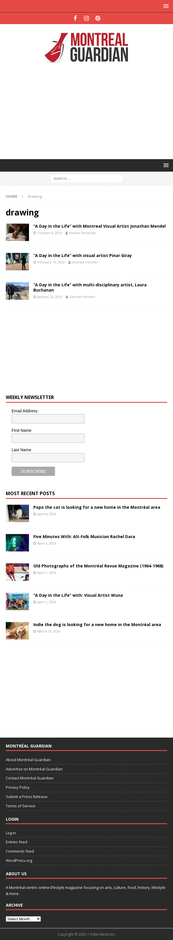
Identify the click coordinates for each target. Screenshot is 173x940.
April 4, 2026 (46, 514)
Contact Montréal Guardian (30, 778)
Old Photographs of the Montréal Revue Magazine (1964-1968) (98, 566)
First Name (21, 430)
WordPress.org (19, 860)
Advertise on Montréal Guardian (34, 769)
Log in (11, 832)
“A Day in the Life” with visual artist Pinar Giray (82, 255)
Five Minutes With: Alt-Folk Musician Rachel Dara (84, 536)
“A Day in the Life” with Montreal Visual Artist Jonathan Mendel (99, 226)
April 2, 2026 (46, 572)
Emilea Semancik (82, 233)
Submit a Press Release (27, 796)
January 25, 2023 (49, 296)
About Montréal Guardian (28, 759)
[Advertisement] (89, 111)
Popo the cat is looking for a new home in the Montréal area (96, 507)
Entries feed (16, 841)
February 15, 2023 (51, 262)
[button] (165, 5)
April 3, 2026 (46, 543)
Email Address (24, 411)
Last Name (21, 449)
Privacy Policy (18, 787)
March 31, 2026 (48, 631)
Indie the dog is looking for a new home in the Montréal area (97, 624)
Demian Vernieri (85, 262)
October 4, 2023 (49, 233)
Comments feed (20, 851)
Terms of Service (20, 805)
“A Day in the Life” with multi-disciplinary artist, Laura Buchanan (90, 287)
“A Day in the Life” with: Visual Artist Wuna (78, 595)
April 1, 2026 (46, 602)
